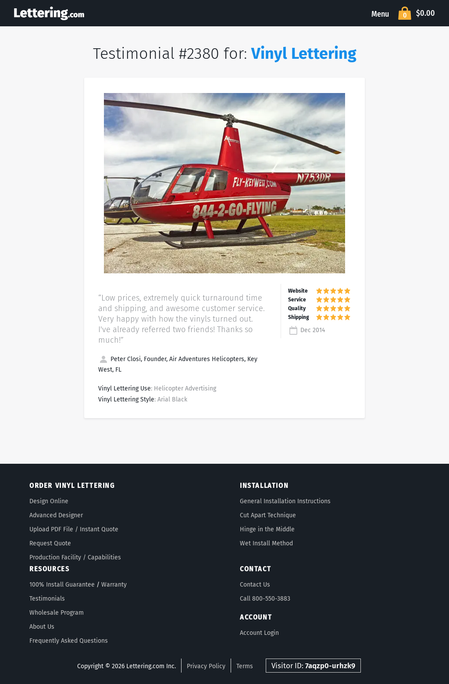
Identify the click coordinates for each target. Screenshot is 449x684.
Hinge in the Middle (267, 529)
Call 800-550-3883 (265, 598)
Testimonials (47, 598)
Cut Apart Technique (268, 515)
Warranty (114, 584)
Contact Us (255, 584)
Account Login (259, 633)
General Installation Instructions (285, 501)
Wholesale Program (56, 612)
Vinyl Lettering (303, 53)
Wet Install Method (266, 543)
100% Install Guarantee (62, 584)
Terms (244, 666)
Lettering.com (49, 13)
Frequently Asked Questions (68, 641)
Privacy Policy (206, 666)
